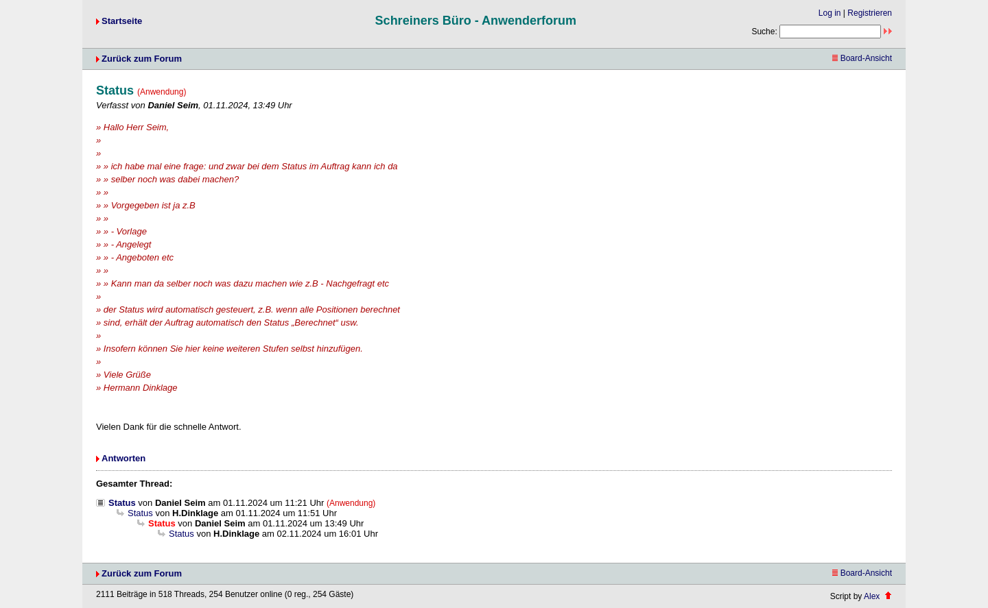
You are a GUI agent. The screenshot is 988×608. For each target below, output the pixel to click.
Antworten (123, 458)
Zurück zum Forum (142, 58)
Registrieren (869, 13)
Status (122, 503)
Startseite (122, 21)
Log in (830, 13)
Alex (872, 596)
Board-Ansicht (862, 58)
